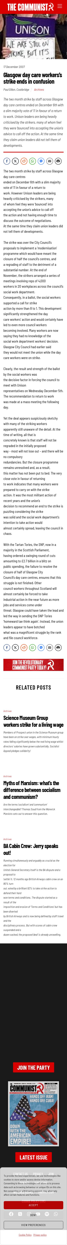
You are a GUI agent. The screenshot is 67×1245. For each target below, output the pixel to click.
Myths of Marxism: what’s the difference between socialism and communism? (32, 789)
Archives (39, 89)
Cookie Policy (25, 1234)
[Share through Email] (49, 161)
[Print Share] (58, 161)
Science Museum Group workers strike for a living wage (33, 721)
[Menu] (60, 6)
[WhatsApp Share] (32, 161)
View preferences (33, 1225)
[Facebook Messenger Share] (41, 161)
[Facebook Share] (6, 161)
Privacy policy (40, 1234)
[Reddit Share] (24, 161)
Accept (33, 1205)
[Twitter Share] (15, 161)
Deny (33, 1215)
